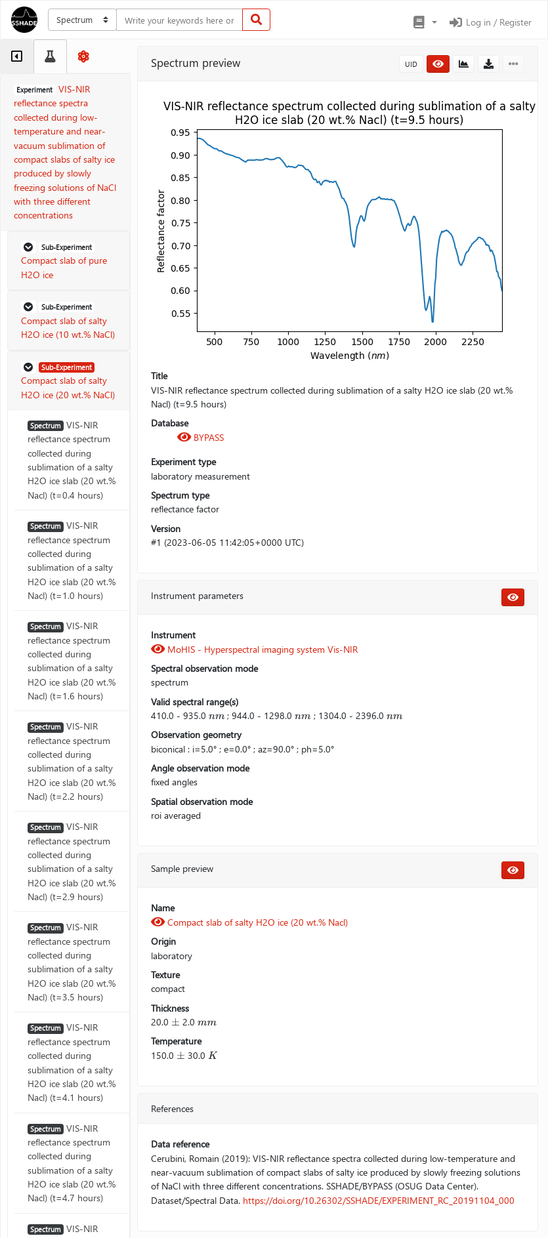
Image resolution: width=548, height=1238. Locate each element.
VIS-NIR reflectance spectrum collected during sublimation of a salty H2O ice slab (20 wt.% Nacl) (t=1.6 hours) (72, 660)
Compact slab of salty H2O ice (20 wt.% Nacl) (249, 922)
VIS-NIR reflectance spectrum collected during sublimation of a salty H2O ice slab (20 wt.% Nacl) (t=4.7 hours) (72, 1163)
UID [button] (411, 64)
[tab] (16, 56)
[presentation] (216, 715)
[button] (424, 22)
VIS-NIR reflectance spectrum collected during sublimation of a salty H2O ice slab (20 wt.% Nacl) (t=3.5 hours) (72, 961)
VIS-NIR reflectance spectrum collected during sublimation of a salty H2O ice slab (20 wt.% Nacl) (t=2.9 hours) (72, 861)
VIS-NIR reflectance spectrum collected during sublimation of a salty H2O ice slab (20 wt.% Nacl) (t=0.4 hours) (72, 460)
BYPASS (200, 437)
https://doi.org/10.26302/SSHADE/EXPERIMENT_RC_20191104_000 (379, 1200)
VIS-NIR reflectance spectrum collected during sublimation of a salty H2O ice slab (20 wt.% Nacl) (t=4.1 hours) (72, 1062)
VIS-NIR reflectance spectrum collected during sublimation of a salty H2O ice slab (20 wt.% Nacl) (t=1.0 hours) (72, 560)
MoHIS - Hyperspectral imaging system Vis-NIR (254, 649)
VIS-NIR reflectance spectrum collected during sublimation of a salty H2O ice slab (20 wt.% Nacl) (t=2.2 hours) (72, 761)
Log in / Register (490, 22)
